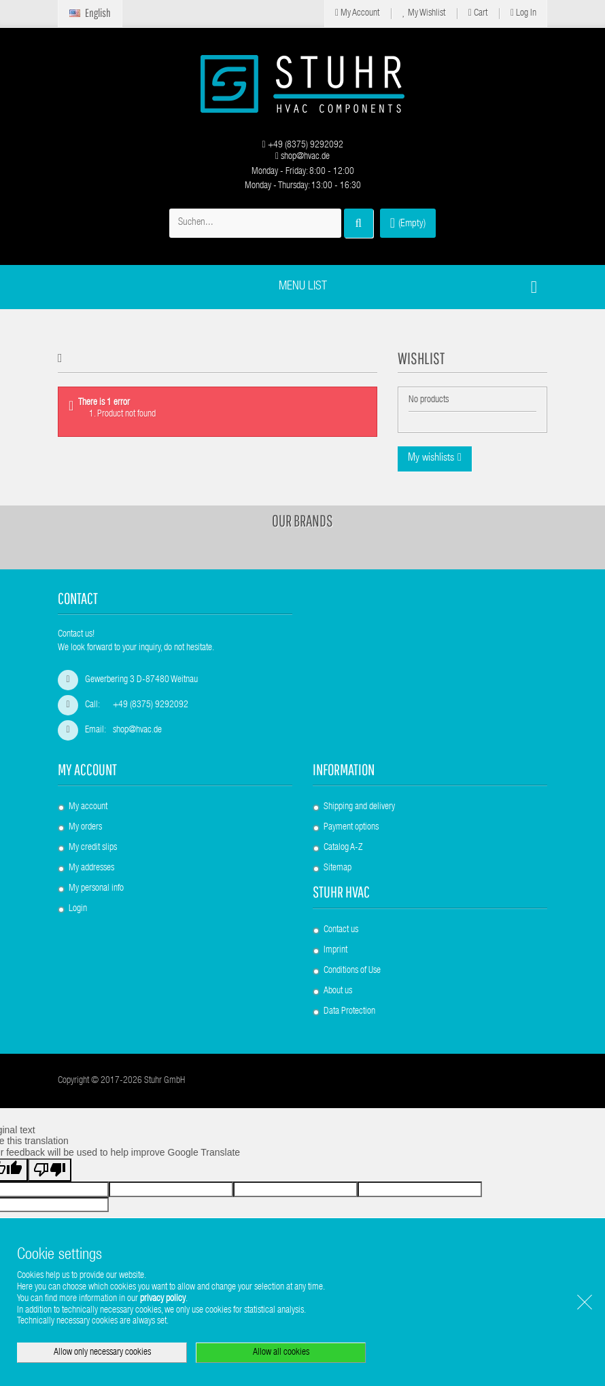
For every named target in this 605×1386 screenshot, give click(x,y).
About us (338, 991)
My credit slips (93, 848)
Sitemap (337, 868)
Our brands (302, 520)
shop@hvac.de (302, 157)
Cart (477, 13)
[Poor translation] (49, 1169)
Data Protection (349, 1011)
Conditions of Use (352, 971)
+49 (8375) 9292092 (302, 145)
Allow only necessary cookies (102, 1352)
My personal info (96, 888)
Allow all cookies (281, 1352)
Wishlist (421, 358)
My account (87, 769)
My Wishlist (423, 13)
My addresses (91, 868)
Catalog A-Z (343, 848)
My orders (85, 827)
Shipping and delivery (359, 807)
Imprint (335, 950)
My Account (357, 13)
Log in (523, 13)
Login (78, 909)
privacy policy (163, 1299)
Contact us (341, 930)
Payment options (351, 827)
